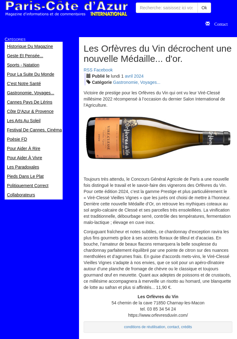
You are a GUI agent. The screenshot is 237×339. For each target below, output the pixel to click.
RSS (88, 69)
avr (129, 76)
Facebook (103, 69)
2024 (138, 76)
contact (173, 327)
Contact (219, 23)
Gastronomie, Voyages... (136, 82)
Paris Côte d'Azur (66, 8)
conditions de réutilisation (144, 327)
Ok (204, 7)
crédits (186, 327)
